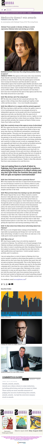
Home (29, 13)
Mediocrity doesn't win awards (18, 17)
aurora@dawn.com (19, 279)
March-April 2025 (21, 431)
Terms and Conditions (18, 440)
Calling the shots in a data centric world (13, 344)
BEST (38, 379)
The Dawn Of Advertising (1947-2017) (13, 13)
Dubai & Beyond (6, 317)
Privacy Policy (26, 440)
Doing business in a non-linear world (12, 372)
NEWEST (32, 379)
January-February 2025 (7, 432)
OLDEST (25, 379)
